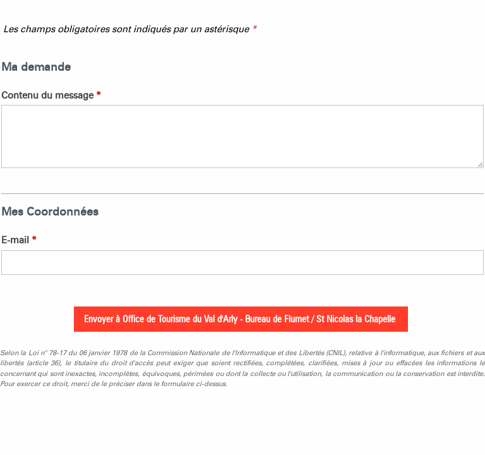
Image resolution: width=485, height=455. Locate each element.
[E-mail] (242, 262)
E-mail (19, 240)
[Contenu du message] (242, 136)
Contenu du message (51, 95)
